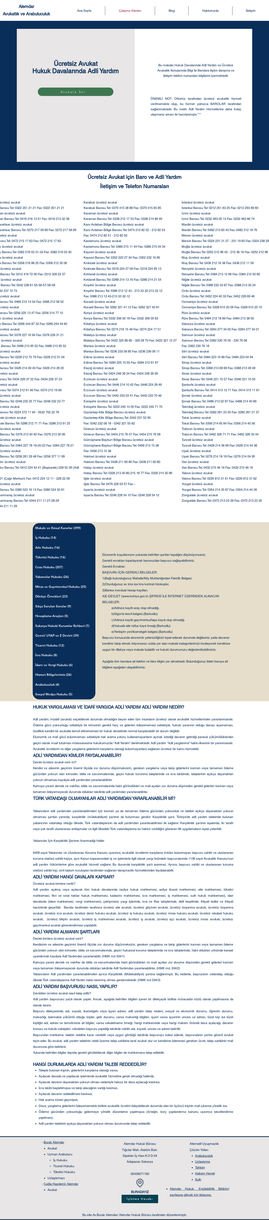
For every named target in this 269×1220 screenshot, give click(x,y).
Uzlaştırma (202, 1161)
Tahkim (200, 1167)
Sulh (198, 1179)
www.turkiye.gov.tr (134, 596)
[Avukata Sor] (75, 92)
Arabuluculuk (204, 1155)
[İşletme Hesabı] (140, 1199)
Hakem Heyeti (205, 1173)
